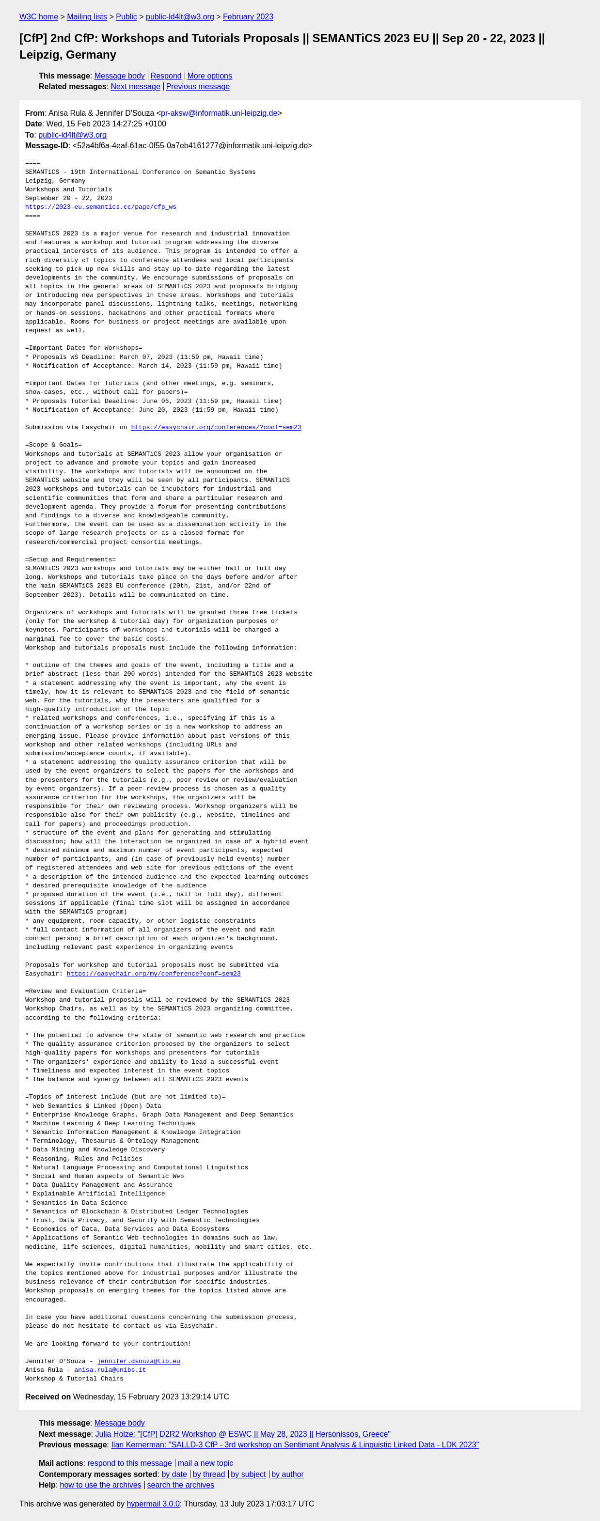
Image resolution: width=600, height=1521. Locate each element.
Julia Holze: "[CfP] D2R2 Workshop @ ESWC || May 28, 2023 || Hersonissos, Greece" (243, 1434)
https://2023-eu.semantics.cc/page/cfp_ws (100, 207)
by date (174, 1474)
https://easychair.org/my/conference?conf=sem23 (154, 974)
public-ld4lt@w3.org (180, 17)
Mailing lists (87, 17)
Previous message (198, 86)
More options (210, 76)
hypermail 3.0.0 (152, 1504)
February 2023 (248, 17)
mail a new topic (206, 1463)
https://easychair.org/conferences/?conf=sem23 (216, 427)
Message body (120, 76)
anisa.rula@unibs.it (110, 1370)
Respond (166, 76)
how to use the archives (101, 1485)
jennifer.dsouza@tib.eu (138, 1361)
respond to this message (129, 1463)
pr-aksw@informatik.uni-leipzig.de (219, 113)
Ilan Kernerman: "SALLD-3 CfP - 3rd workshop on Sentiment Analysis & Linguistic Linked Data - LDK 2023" (295, 1445)
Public (126, 17)
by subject (248, 1474)
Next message (135, 86)
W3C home (38, 17)
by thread (209, 1474)
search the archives (181, 1485)
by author (287, 1474)
